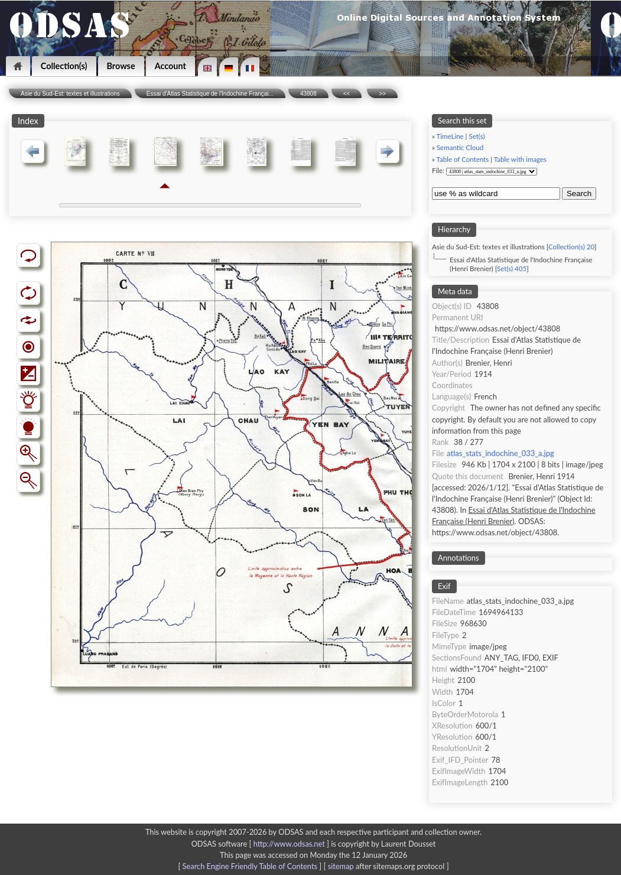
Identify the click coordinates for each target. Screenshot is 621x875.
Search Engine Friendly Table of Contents (250, 866)
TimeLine (450, 136)
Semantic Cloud (460, 147)
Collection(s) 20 (571, 247)
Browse (121, 66)
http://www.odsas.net (289, 843)
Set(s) (477, 136)
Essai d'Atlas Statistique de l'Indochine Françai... (210, 93)
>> (382, 93)
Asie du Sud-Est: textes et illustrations (70, 93)
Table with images (520, 159)
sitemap (341, 866)
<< (346, 93)
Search (579, 193)
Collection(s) (64, 66)
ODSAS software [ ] (261, 843)
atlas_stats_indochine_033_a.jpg (500, 453)
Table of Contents (463, 159)
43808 (308, 93)
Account (170, 66)
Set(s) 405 (511, 268)
